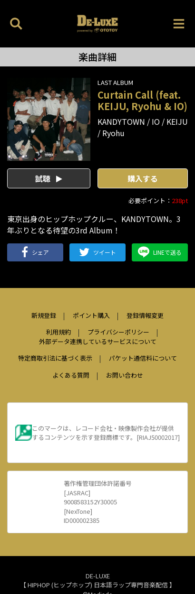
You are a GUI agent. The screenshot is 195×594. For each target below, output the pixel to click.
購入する (142, 178)
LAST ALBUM (115, 82)
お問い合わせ (124, 375)
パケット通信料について (143, 357)
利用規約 (58, 331)
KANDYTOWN (121, 121)
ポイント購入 (91, 315)
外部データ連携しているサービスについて (97, 341)
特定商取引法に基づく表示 (55, 357)
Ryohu (113, 133)
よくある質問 (70, 375)
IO (156, 121)
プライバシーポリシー (118, 331)
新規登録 (43, 315)
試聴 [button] (48, 178)
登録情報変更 (145, 315)
